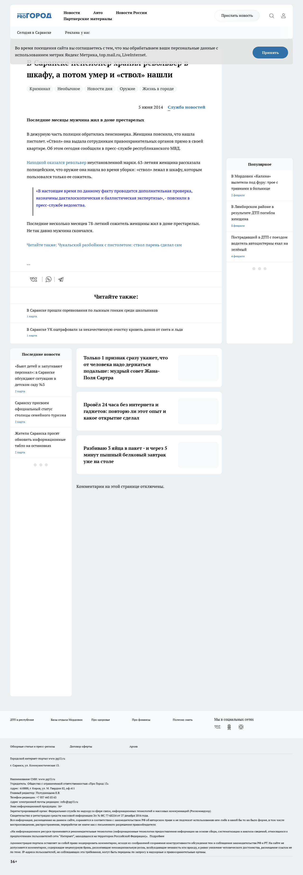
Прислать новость (237, 15)
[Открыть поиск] (271, 15)
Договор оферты (81, 746)
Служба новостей (186, 107)
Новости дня (99, 88)
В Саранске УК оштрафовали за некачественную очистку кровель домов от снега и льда (116, 333)
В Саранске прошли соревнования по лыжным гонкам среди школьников (116, 313)
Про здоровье (100, 719)
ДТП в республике (22, 719)
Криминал (40, 88)
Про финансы (141, 719)
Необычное (69, 88)
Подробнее (157, 836)
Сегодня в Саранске (34, 32)
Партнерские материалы (88, 18)
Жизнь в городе (158, 88)
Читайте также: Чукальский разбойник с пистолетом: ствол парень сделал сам (104, 244)
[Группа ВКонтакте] (217, 727)
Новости (72, 12)
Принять (270, 52)
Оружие (127, 88)
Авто (98, 12)
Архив (133, 746)
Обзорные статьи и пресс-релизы (32, 746)
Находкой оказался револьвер (56, 162)
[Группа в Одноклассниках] (229, 727)
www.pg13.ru (57, 758)
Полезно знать (182, 719)
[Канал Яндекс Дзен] (241, 727)
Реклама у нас (77, 32)
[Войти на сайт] (283, 15)
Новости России (131, 12)
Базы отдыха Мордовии (66, 719)
